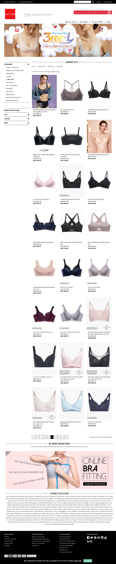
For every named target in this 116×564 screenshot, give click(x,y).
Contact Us (35, 545)
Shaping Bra (10, 73)
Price (16, 123)
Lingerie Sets (42, 66)
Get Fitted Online (64, 539)
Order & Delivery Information (41, 541)
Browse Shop (70, 22)
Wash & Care (63, 550)
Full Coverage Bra (11, 85)
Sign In (99, 2)
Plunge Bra (9, 88)
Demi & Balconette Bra (13, 97)
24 (48, 71)
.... (41, 437)
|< (34, 437)
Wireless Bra (10, 94)
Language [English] (26, 2)
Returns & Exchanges (38, 543)
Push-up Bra (10, 82)
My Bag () (108, 2)
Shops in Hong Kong (65, 552)
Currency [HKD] (10, 2)
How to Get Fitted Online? (67, 541)
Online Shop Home (65, 537)
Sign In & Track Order (38, 537)
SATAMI (6, 537)
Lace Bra (9, 76)
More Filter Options (11, 110)
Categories (16, 64)
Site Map (7, 545)
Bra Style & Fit (63, 547)
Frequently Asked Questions (40, 539)
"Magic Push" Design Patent (15, 70)
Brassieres (51, 66)
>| (66, 437)
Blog (109, 22)
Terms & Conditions (10, 539)
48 (52, 71)
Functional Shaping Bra (66, 545)
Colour (16, 119)
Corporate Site (8, 543)
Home (34, 66)
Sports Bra (9, 91)
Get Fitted (84, 22)
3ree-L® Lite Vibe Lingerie (67, 543)
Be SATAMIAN (97, 22)
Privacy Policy (8, 541)
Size (16, 114)
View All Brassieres (12, 100)
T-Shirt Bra (10, 79)
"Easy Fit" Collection (12, 67)
